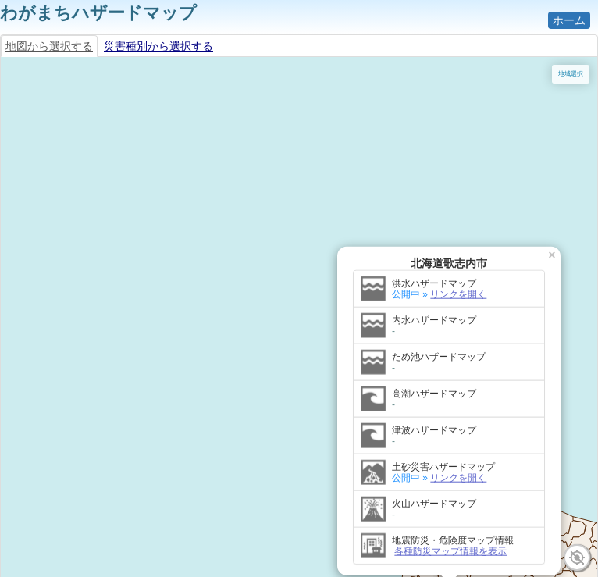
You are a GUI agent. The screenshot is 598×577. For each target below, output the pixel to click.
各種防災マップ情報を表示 (152, 374)
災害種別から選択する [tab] (158, 46)
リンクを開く (160, 117)
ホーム (569, 20)
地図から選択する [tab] (49, 46)
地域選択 (570, 73)
